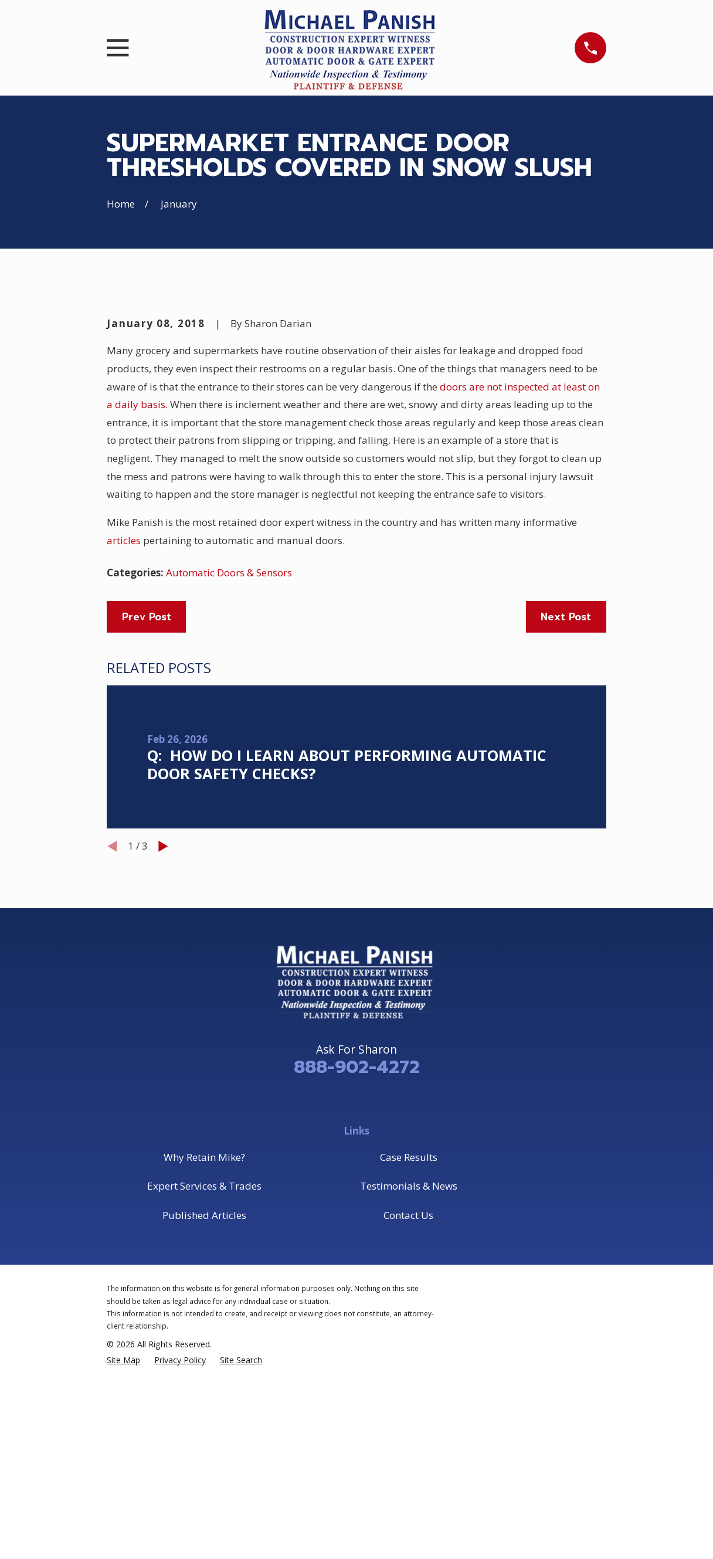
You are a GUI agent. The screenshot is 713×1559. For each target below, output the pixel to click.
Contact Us (408, 1414)
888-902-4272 (357, 1266)
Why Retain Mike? (204, 1356)
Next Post (566, 816)
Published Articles (204, 1414)
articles (125, 739)
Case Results (408, 1356)
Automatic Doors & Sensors (229, 772)
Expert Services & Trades (204, 1385)
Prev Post (146, 816)
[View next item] (163, 1045)
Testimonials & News (408, 1385)
